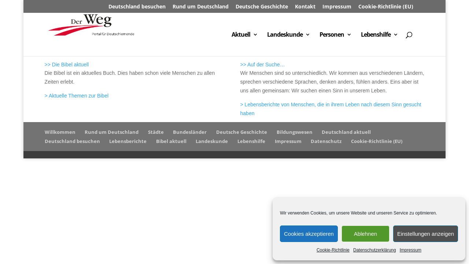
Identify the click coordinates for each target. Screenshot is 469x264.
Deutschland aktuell (346, 132)
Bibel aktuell (171, 141)
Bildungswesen (295, 132)
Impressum (410, 250)
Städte (156, 132)
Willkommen (60, 132)
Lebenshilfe (376, 35)
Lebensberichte (128, 141)
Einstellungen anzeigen (425, 234)
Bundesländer (190, 132)
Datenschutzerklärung (374, 250)
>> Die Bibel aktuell (67, 64)
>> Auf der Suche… (262, 64)
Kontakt (305, 7)
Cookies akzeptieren (309, 234)
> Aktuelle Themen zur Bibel (76, 96)
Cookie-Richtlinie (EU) (385, 7)
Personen (332, 35)
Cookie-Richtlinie (333, 250)
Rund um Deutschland (201, 7)
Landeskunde (285, 35)
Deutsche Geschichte (262, 7)
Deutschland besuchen (137, 7)
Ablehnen (365, 234)
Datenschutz (326, 141)
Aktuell (241, 35)
